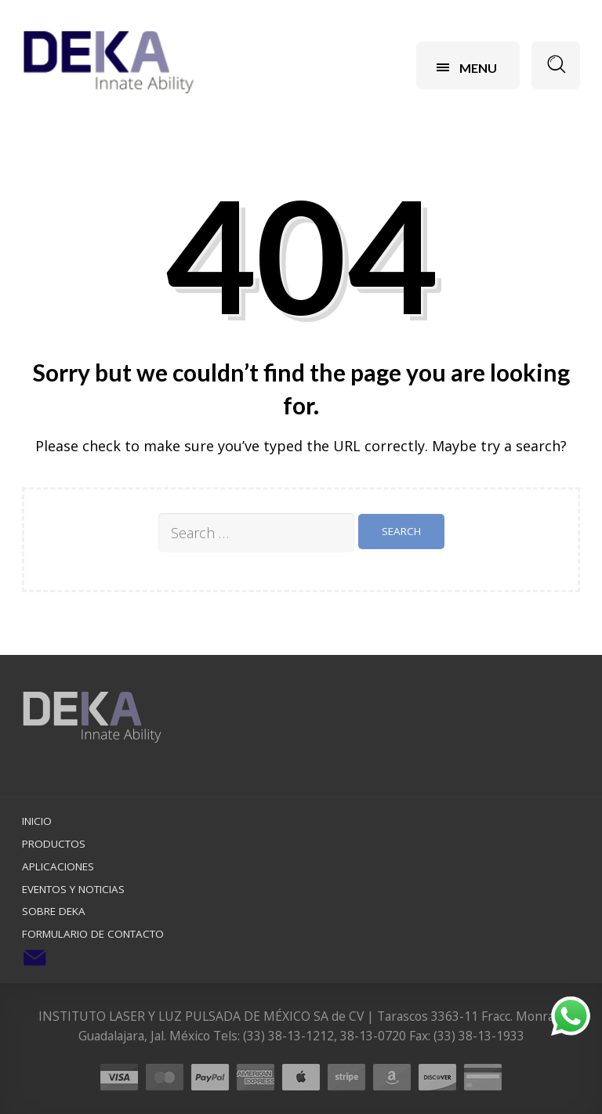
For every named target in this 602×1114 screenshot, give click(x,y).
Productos (53, 844)
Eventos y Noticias (73, 889)
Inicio (37, 821)
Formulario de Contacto (93, 934)
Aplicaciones (58, 866)
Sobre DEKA (53, 911)
